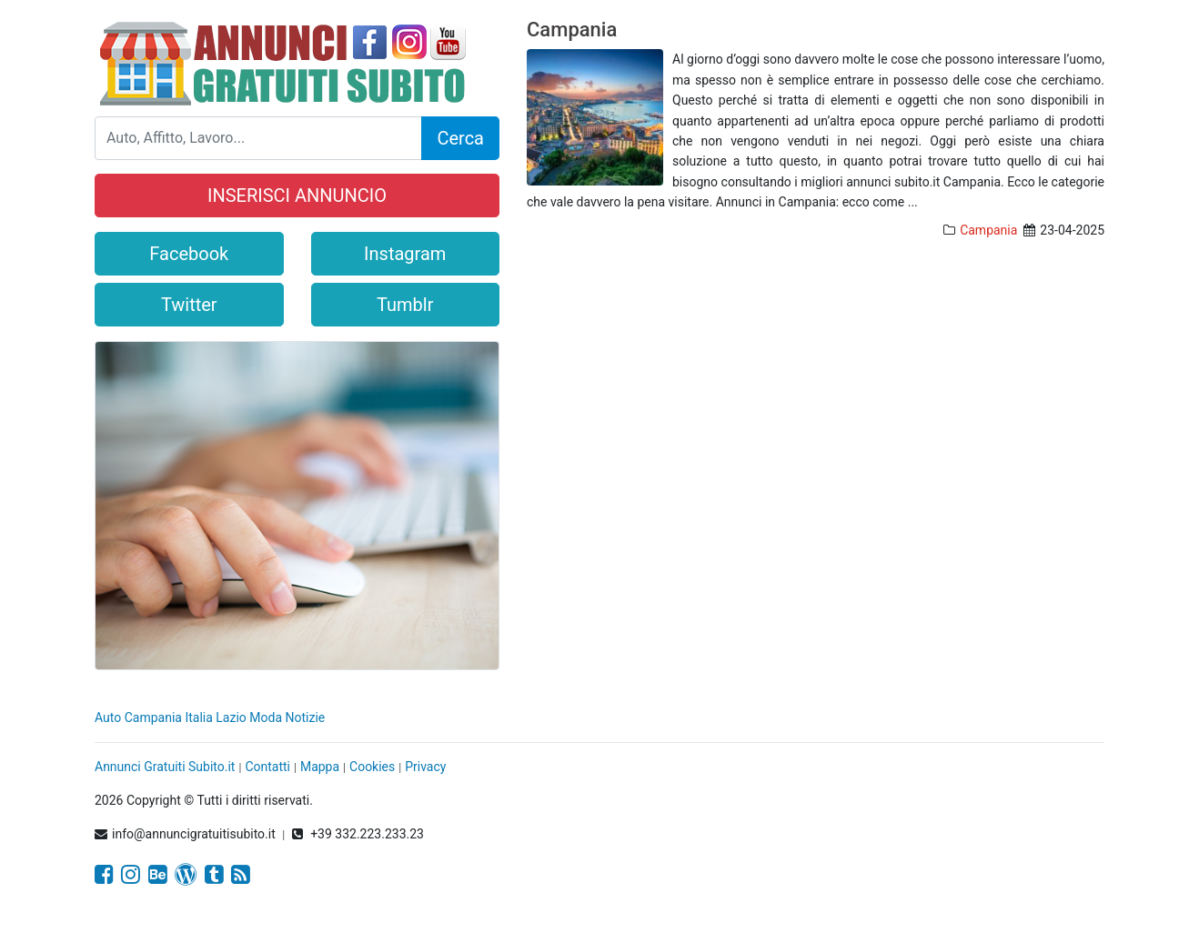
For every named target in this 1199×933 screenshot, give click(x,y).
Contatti (267, 766)
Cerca (460, 138)
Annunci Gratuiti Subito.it (165, 766)
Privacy (425, 766)
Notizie (306, 717)
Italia (198, 717)
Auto (108, 717)
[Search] (258, 138)
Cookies (372, 766)
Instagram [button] (405, 254)
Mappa (319, 766)
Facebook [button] (188, 254)
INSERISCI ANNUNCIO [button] (297, 195)
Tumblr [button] (405, 305)
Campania (572, 29)
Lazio (231, 717)
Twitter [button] (189, 305)
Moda (265, 717)
